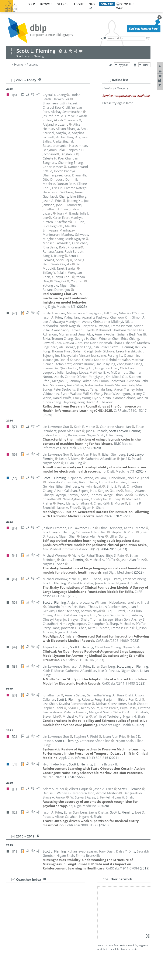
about (79, 4)
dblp (31, 4)
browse (46, 4)
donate (107, 4)
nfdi (92, 4)
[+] (13, 879)
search (63, 4)
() (59, 306)
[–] (109, 80)
